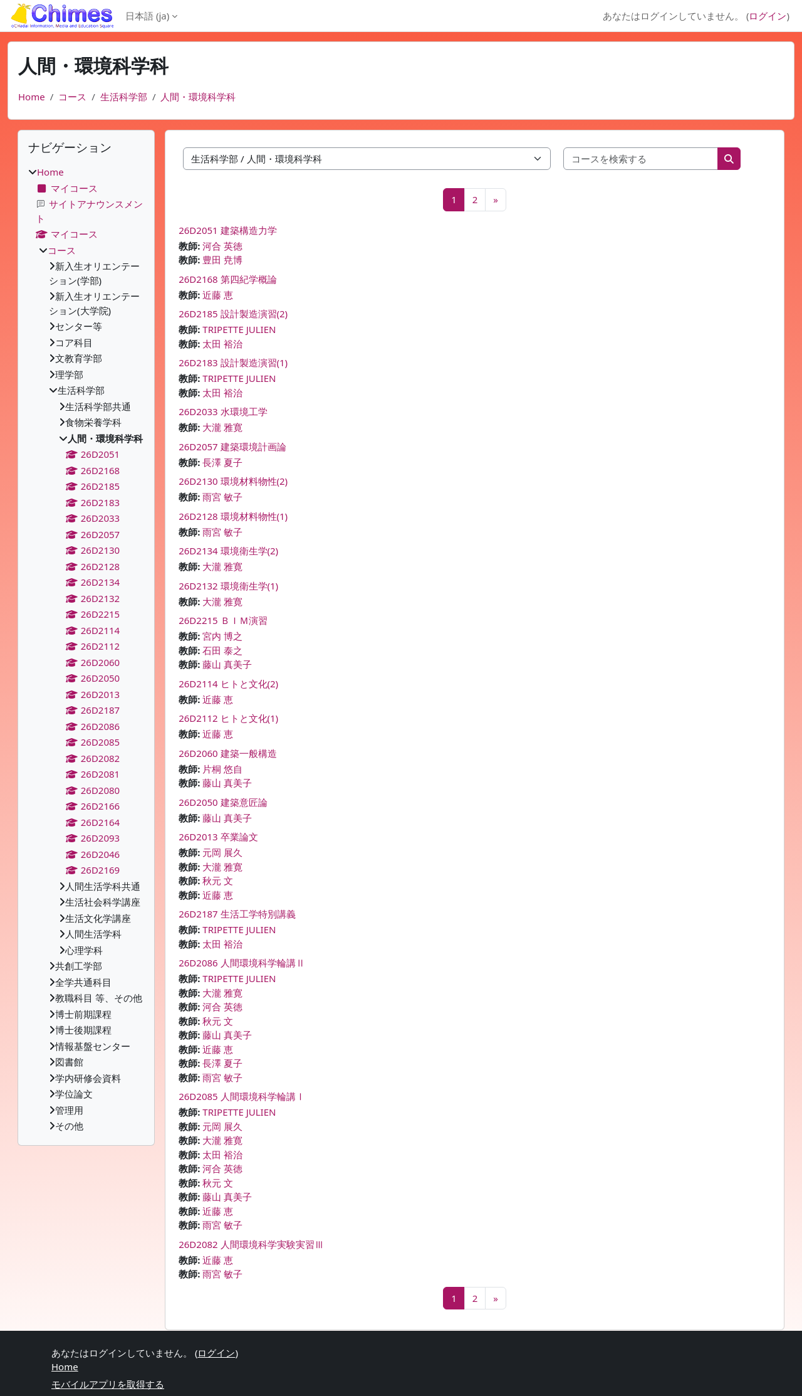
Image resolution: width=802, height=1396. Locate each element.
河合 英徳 (222, 246)
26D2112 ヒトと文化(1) (228, 718)
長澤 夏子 (222, 462)
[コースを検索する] (641, 159)
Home (31, 96)
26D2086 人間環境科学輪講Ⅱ (242, 962)
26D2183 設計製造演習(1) (233, 362)
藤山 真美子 (227, 664)
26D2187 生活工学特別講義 (237, 913)
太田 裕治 (222, 343)
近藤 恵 (217, 294)
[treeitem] (86, 649)
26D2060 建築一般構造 (227, 753)
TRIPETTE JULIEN (239, 329)
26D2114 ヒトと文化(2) (228, 683)
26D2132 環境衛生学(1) (228, 585)
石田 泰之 (222, 650)
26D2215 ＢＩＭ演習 (223, 620)
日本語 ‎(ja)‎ (147, 15)
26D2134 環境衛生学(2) (228, 550)
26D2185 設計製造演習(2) (233, 313)
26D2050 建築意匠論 (223, 802)
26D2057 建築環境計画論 (232, 446)
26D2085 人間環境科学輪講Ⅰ (242, 1096)
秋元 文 (217, 880)
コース (72, 96)
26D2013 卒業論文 (218, 836)
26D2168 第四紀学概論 (227, 279)
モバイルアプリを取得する (107, 1384)
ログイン (767, 15)
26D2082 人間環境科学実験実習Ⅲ (251, 1244)
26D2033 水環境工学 (223, 411)
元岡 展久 (222, 852)
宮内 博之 (222, 636)
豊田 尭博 (222, 259)
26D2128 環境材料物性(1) (233, 516)
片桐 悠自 (222, 769)
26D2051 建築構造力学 (227, 230)
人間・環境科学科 (198, 96)
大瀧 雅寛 (222, 427)
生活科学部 (123, 96)
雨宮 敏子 (222, 496)
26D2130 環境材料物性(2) (233, 481)
